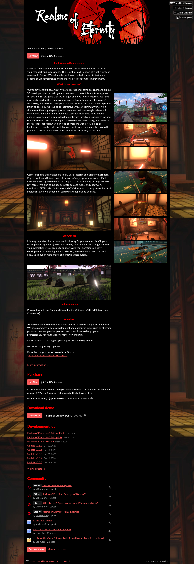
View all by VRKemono (46, 561)
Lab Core (40, 541)
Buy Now (33, 56)
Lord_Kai (40, 532)
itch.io (32, 561)
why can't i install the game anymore (52, 529)
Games (149, 561)
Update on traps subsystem (57, 485)
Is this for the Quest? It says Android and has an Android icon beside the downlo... (76, 538)
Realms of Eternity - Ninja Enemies (60, 511)
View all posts (34, 468)
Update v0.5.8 (34, 445)
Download (35, 415)
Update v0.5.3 (34, 462)
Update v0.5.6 (34, 449)
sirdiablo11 (42, 524)
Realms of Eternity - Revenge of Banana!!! (64, 494)
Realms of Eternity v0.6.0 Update (44, 437)
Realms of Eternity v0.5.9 (40, 441)
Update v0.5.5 (34, 453)
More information (38, 364)
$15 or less (164, 561)
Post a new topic (36, 549)
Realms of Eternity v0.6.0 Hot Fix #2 (46, 433)
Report (59, 561)
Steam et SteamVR (42, 520)
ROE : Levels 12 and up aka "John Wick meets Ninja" (70, 502)
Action (155, 561)
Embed (67, 561)
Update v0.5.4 (34, 458)
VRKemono (42, 488)
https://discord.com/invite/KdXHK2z (47, 355)
